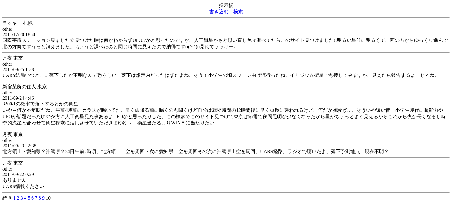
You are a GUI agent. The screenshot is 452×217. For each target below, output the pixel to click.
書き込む (219, 11)
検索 (238, 11)
